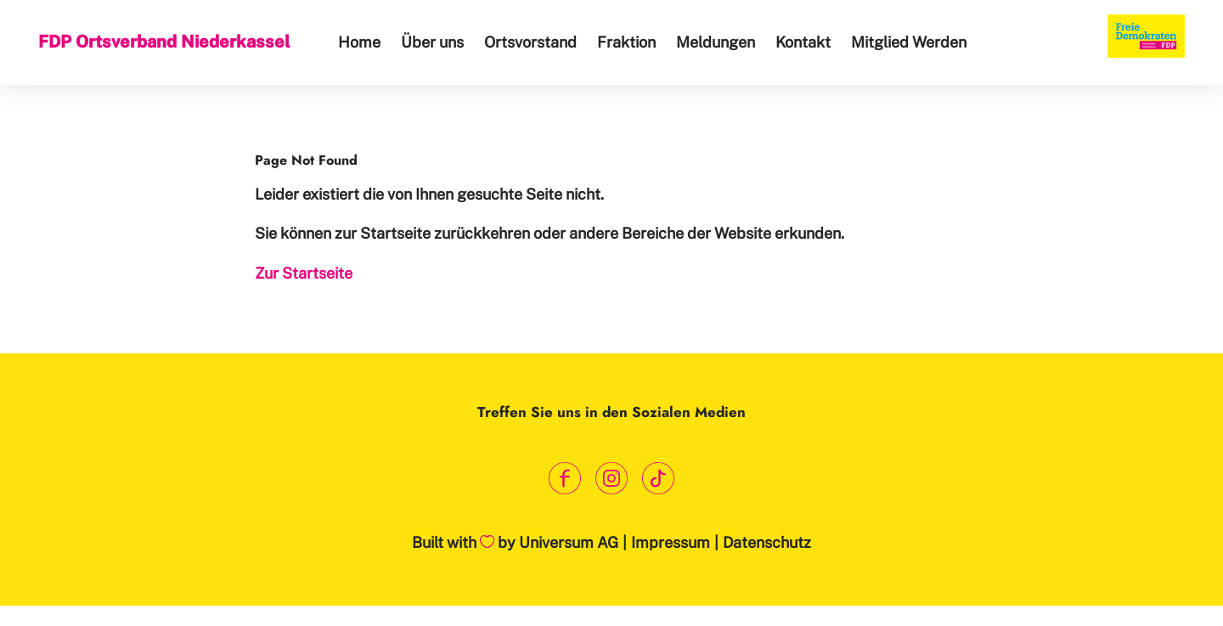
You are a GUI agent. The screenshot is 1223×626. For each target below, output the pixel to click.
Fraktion (626, 42)
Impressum (670, 542)
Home (359, 42)
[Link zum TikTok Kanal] (659, 478)
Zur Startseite (303, 273)
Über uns (432, 42)
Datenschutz (767, 542)
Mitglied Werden (909, 42)
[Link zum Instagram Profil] (612, 478)
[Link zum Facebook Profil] (565, 478)
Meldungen (715, 42)
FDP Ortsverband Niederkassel (164, 41)
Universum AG (568, 542)
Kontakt (803, 42)
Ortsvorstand (530, 42)
